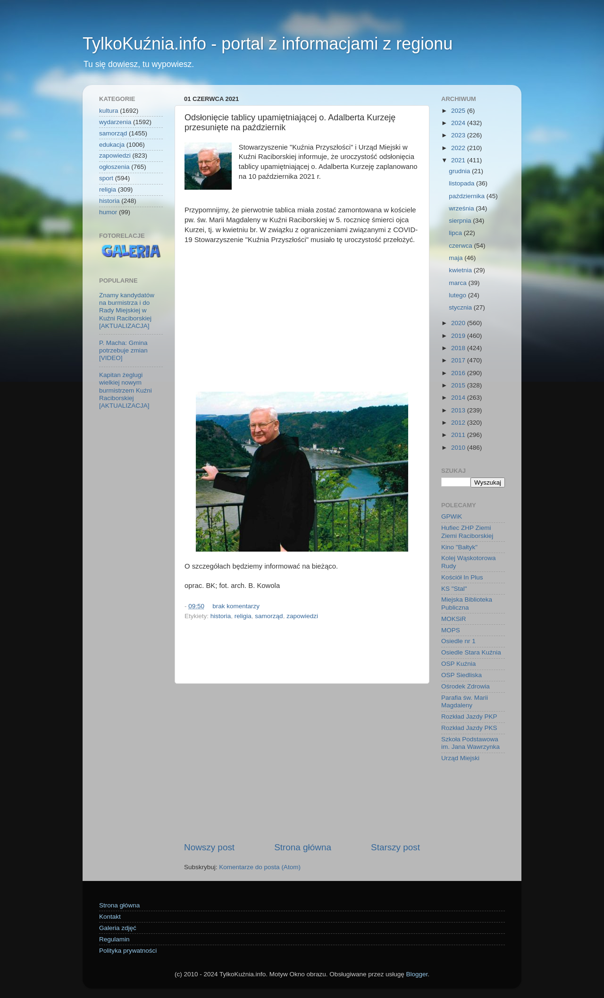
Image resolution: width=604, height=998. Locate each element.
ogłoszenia (114, 166)
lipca (456, 232)
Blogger (417, 974)
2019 (459, 335)
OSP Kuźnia (458, 663)
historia (220, 616)
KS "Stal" (454, 588)
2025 (459, 110)
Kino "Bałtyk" (459, 547)
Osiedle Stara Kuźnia (471, 652)
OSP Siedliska (461, 675)
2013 (459, 410)
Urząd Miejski (460, 758)
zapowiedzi (302, 616)
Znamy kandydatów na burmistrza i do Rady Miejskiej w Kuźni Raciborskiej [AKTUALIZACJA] (126, 310)
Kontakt (110, 916)
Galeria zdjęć (117, 927)
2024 (459, 122)
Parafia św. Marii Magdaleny (464, 701)
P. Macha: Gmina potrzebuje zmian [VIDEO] (123, 350)
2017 (459, 360)
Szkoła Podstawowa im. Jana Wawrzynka (470, 743)
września (462, 208)
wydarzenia (115, 122)
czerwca (461, 245)
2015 (459, 385)
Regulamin (114, 939)
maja (456, 257)
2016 (459, 373)
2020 (459, 323)
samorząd (269, 616)
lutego (458, 295)
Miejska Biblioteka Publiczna (466, 603)
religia (243, 616)
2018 (459, 348)
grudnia (460, 171)
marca (458, 282)
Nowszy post (209, 847)
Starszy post (395, 847)
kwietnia (461, 270)
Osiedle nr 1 (458, 641)
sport (106, 178)
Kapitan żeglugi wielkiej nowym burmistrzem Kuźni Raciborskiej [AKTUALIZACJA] (125, 390)
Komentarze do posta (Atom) (260, 867)
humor (108, 212)
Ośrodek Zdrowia (465, 686)
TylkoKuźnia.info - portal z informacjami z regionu (268, 43)
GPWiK (451, 516)
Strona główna (302, 847)
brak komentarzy (236, 606)
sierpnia (461, 220)
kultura (108, 110)
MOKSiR (453, 618)
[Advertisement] (302, 318)
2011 (459, 434)
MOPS (450, 630)
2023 (459, 135)
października (468, 196)
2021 (459, 160)
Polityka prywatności (128, 950)
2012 (459, 422)
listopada (462, 183)
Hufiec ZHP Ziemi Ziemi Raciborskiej (467, 531)
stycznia (461, 307)
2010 (459, 447)
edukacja (112, 144)
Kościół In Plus (462, 577)
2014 (459, 397)
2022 (459, 147)
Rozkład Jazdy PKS (469, 727)
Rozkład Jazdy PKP (469, 716)
